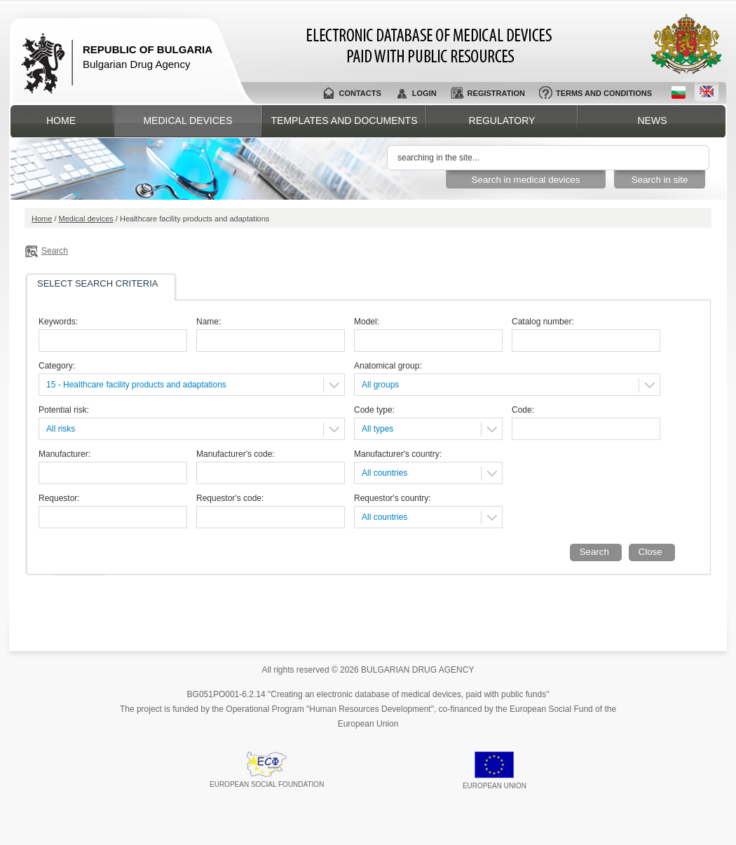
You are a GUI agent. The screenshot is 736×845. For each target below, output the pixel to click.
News (652, 120)
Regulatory (502, 120)
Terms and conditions (604, 93)
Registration (496, 93)
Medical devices (187, 120)
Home (61, 120)
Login (424, 93)
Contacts (360, 93)
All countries (384, 473)
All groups (380, 385)
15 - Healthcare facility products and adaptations (136, 385)
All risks (60, 429)
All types (377, 429)
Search (54, 251)
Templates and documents (344, 120)
